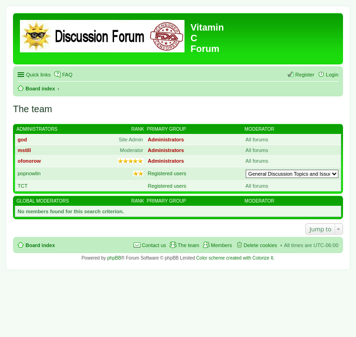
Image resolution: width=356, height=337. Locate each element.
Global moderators (43, 200)
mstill (24, 150)
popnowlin (29, 173)
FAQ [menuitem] (67, 74)
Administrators (37, 129)
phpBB (114, 258)
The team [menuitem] (188, 245)
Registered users (167, 173)
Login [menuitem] (332, 74)
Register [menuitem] (304, 74)
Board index (40, 88)
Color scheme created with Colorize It (234, 258)
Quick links (38, 74)
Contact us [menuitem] (154, 245)
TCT (22, 186)
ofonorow (29, 161)
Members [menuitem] (221, 245)
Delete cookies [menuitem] (260, 245)
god (22, 139)
